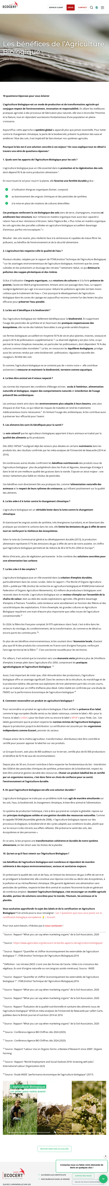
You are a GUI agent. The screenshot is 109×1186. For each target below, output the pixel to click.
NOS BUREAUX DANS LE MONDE (55, 1179)
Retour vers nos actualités (54, 1149)
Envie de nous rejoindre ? (88, 1182)
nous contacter (54, 925)
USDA (24, 717)
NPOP (75, 717)
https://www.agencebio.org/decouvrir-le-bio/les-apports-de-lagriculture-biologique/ (58, 942)
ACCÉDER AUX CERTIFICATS (53, 1175)
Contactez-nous (83, 1176)
